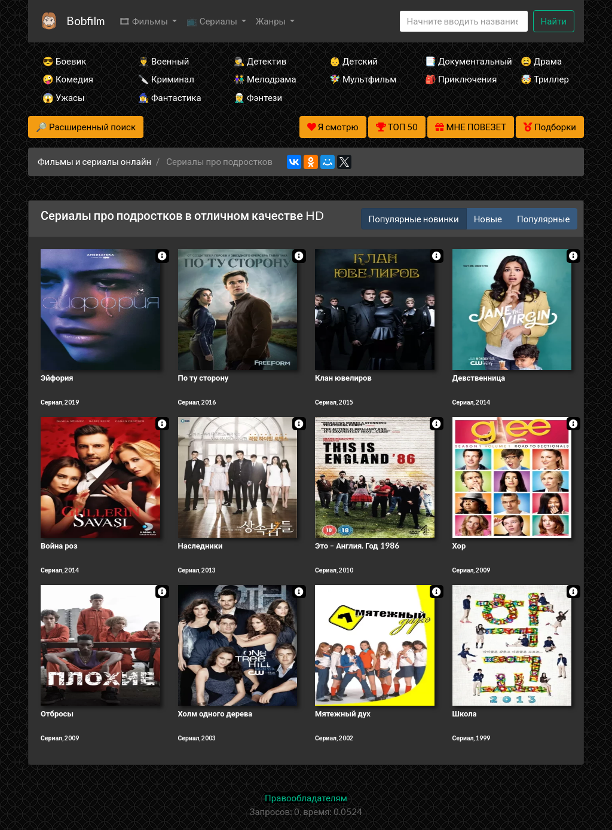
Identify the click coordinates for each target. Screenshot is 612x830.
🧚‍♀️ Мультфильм (361, 78)
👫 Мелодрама (265, 78)
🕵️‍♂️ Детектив (260, 61)
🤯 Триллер (545, 78)
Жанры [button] (272, 21)
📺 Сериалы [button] (212, 21)
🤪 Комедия (67, 78)
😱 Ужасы (63, 97)
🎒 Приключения (456, 78)
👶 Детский (353, 61)
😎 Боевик (64, 61)
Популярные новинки (414, 218)
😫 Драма (541, 61)
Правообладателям (306, 797)
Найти (554, 21)
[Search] (463, 21)
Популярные (543, 218)
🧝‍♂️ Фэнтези (258, 97)
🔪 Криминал (166, 78)
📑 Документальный (456, 61)
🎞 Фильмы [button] (144, 21)
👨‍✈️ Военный (163, 61)
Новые (488, 218)
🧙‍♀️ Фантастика (169, 97)
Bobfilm (85, 20)
